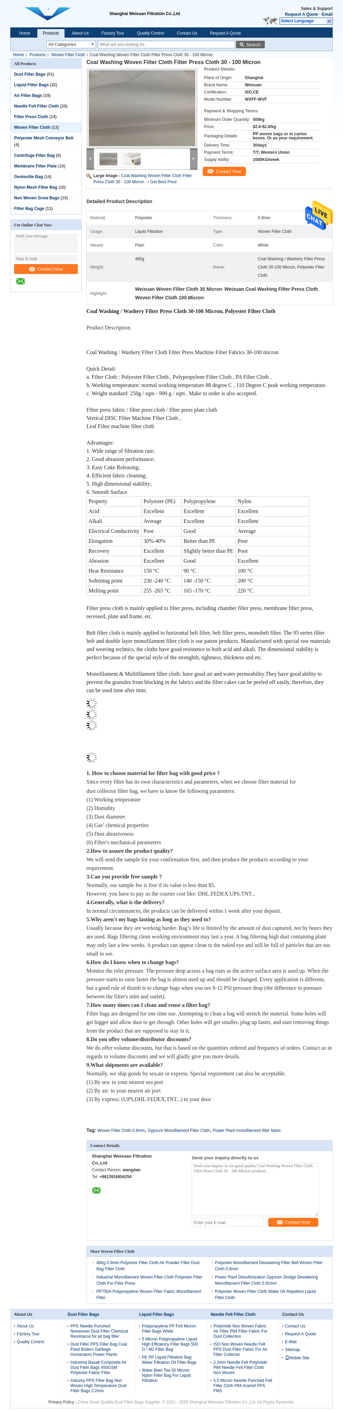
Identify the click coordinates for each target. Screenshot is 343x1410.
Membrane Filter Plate (35, 166)
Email (327, 14)
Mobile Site (297, 1358)
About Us (80, 33)
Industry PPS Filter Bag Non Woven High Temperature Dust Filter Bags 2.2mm (98, 1385)
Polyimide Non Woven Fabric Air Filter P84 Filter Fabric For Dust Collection (240, 1331)
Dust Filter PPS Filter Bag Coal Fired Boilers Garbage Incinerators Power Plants (98, 1349)
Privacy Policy (61, 1402)
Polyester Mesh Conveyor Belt (43, 138)
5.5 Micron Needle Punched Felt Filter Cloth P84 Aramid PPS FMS (242, 1385)
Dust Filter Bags (30, 74)
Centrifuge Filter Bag (34, 155)
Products (51, 33)
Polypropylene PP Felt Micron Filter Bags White (169, 1329)
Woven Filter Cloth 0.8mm (121, 1130)
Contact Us (187, 33)
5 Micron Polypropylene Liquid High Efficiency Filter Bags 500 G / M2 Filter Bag (170, 1344)
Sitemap (292, 1349)
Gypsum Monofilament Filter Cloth (179, 1130)
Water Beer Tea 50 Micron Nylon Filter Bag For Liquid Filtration (166, 1375)
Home (24, 33)
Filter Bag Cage (29, 208)
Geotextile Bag (28, 176)
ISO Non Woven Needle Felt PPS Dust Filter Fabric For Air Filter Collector (240, 1349)
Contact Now (46, 269)
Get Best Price (163, 181)
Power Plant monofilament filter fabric (247, 1130)
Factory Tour (113, 33)
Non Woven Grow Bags (36, 198)
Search (253, 44)
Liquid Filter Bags (31, 85)
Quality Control (150, 33)
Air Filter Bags (28, 95)
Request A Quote (301, 14)
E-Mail (291, 1341)
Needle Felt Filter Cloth (36, 106)
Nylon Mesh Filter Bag (35, 187)
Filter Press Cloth (31, 116)
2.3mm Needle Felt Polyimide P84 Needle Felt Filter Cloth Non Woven (240, 1367)
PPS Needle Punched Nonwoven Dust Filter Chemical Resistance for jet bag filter (99, 1331)
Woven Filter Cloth (68, 54)
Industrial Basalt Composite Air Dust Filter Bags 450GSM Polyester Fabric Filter (98, 1367)
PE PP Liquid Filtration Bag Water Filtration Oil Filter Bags (169, 1360)
